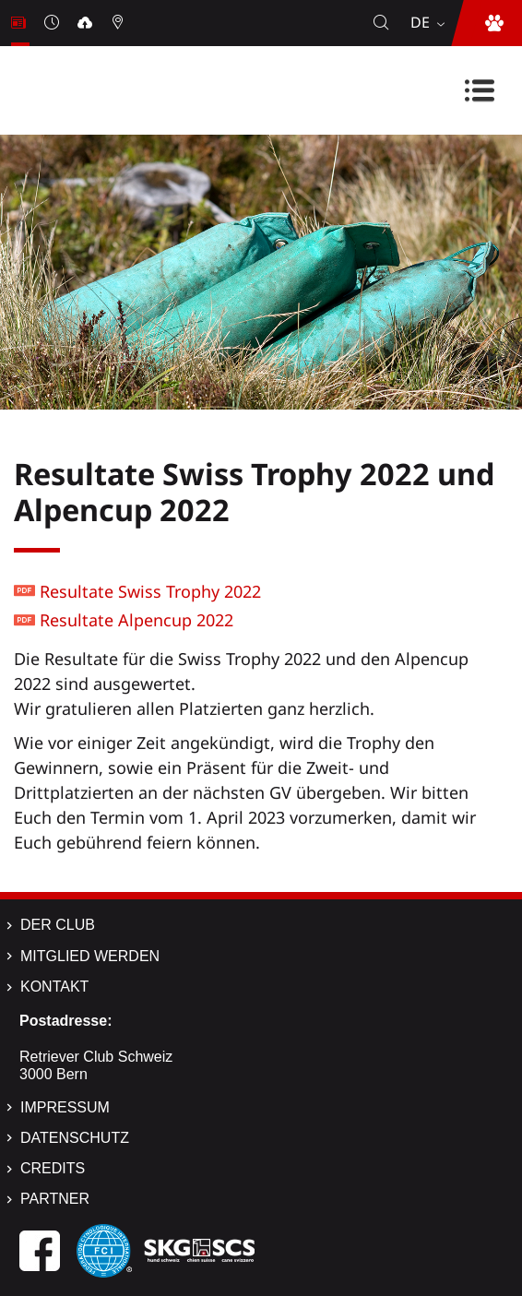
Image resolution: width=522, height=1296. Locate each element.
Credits (52, 1168)
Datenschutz (74, 1138)
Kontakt (54, 986)
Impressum (65, 1107)
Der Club (57, 925)
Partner (54, 1199)
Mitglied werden (90, 956)
